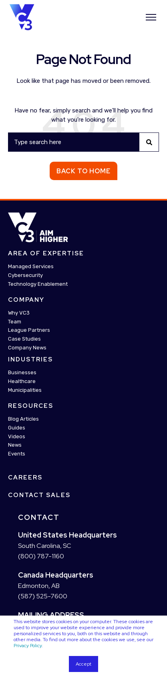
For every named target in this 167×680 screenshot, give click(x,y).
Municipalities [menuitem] (25, 390)
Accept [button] (83, 664)
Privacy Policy (28, 645)
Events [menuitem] (16, 454)
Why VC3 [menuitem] (19, 313)
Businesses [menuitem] (22, 372)
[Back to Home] (22, 16)
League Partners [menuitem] (29, 330)
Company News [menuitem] (27, 348)
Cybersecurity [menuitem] (25, 275)
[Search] (83, 142)
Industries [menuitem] (30, 359)
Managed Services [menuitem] (31, 266)
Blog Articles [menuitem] (23, 419)
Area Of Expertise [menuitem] (46, 253)
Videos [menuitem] (16, 436)
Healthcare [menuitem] (22, 381)
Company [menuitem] (26, 300)
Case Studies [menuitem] (24, 339)
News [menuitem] (15, 445)
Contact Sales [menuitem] (39, 495)
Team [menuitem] (14, 322)
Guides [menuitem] (16, 428)
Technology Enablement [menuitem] (38, 284)
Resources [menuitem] (30, 406)
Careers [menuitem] (25, 477)
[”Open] (151, 17)
